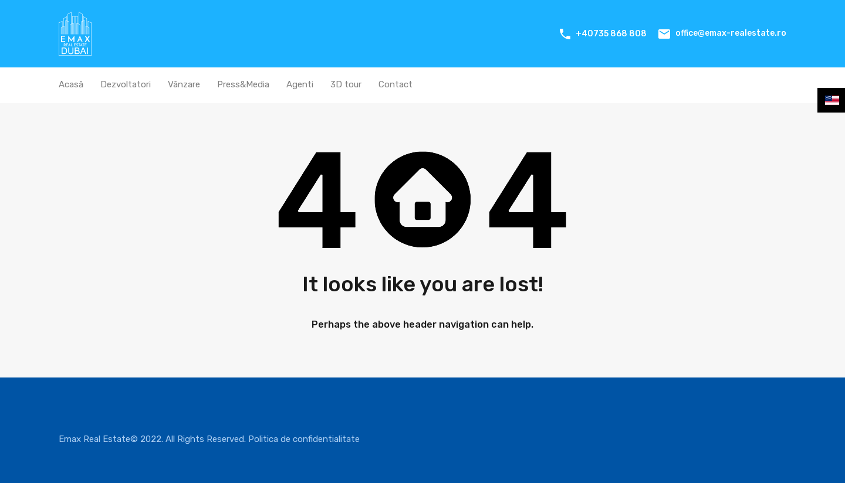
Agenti (299, 84)
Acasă (71, 84)
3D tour (345, 84)
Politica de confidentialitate (304, 439)
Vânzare (184, 84)
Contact (395, 84)
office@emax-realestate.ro (730, 33)
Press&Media (243, 84)
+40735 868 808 (611, 34)
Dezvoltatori (125, 84)
